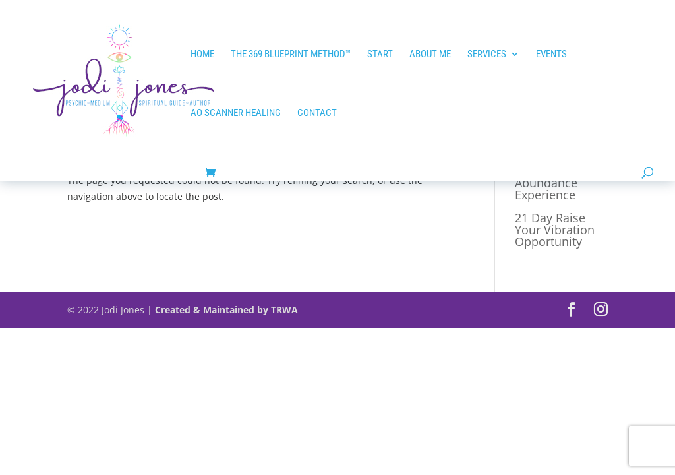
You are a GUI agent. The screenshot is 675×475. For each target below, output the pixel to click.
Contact (317, 113)
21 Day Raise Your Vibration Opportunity (555, 229)
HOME (202, 54)
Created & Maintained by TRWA (226, 309)
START (380, 54)
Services (486, 54)
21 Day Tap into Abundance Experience (558, 183)
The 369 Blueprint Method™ (291, 54)
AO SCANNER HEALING (236, 113)
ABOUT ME (430, 54)
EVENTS (551, 54)
